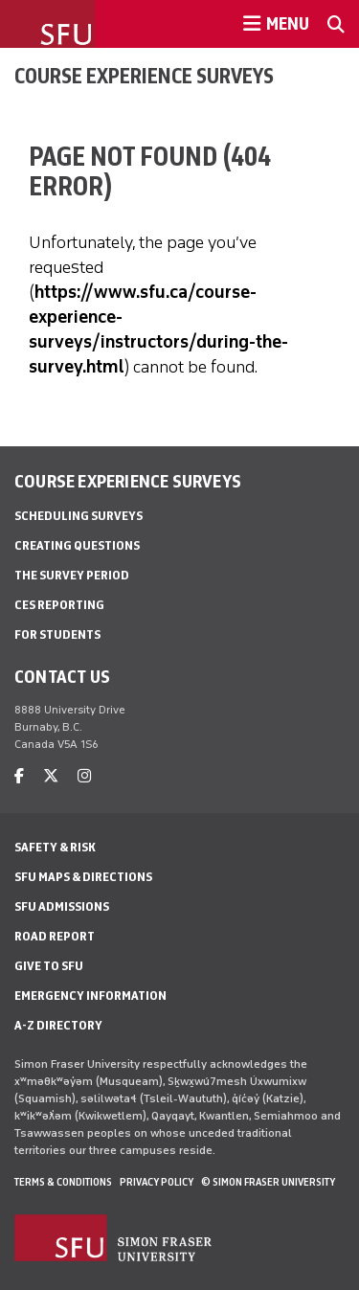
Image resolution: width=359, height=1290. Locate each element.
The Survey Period (71, 575)
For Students (57, 634)
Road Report (54, 936)
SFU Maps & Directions (83, 877)
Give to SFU (48, 966)
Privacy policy (156, 1181)
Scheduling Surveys (78, 516)
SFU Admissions (61, 906)
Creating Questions (77, 545)
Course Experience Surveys (144, 75)
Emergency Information (90, 995)
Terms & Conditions (63, 1181)
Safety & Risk (55, 847)
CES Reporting (59, 605)
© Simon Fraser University (268, 1181)
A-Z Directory (58, 1025)
